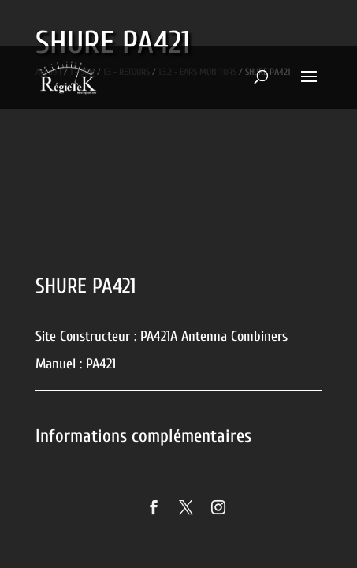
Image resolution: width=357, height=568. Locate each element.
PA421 (101, 364)
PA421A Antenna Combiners (214, 336)
